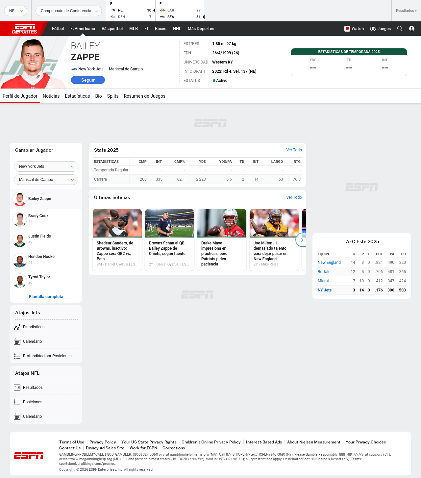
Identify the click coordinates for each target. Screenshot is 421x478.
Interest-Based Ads (264, 442)
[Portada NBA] (112, 28)
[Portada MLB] (133, 28)
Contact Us (70, 447)
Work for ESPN (143, 447)
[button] (400, 28)
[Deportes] (15, 11)
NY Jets (325, 290)
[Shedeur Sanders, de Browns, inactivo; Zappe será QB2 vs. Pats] (117, 240)
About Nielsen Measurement (313, 442)
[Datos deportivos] (69, 11)
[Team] (46, 166)
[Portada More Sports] (201, 28)
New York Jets (91, 69)
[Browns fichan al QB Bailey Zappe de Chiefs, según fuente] (169, 240)
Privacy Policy (102, 442)
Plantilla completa (46, 296)
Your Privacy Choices (366, 442)
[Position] (46, 180)
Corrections (173, 447)
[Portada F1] (146, 28)
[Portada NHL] (177, 28)
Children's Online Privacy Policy (211, 442)
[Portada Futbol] (58, 28)
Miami (323, 281)
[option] (117, 240)
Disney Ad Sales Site (105, 447)
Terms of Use (71, 442)
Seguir (88, 80)
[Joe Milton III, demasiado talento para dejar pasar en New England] (274, 240)
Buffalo (324, 271)
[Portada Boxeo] (160, 28)
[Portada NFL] (82, 28)
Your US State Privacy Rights (148, 442)
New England (329, 262)
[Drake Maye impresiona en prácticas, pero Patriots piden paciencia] (221, 240)
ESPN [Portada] (24, 28)
